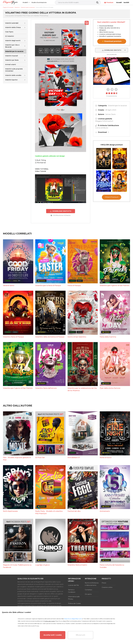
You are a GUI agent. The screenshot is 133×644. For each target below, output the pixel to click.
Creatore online (107, 587)
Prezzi (104, 583)
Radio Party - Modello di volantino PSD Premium (49, 512)
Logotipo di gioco (42, 565)
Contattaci (88, 590)
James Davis (110, 114)
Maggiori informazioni (104, 121)
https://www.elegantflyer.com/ (73, 618)
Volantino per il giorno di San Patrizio (18, 388)
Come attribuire (101, 128)
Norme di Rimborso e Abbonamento (92, 584)
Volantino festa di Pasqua (13, 337)
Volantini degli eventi (12, 40)
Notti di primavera (10, 511)
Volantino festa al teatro (77, 565)
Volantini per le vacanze (117, 106)
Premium (108, 2)
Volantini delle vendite (13, 75)
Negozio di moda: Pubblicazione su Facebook (17, 566)
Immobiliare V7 (74, 457)
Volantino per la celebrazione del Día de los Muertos (82, 389)
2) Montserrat (40, 163)
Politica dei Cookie (74, 603)
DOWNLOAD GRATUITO (60, 211)
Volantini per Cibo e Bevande (12, 46)
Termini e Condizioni (71, 591)
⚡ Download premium (112, 41)
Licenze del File (73, 585)
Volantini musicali (11, 56)
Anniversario (105, 511)
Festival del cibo (74, 511)
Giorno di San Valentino (77, 337)
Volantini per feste (12, 60)
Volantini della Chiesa (13, 27)
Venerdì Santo (8, 285)
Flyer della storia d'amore (110, 388)
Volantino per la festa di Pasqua (48, 285)
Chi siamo (88, 594)
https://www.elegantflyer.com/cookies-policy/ (68, 621)
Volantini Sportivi (11, 80)
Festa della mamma (108, 337)
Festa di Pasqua (74, 285)
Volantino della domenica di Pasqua (49, 337)
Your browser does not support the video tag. (111, 71)
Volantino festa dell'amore (46, 388)
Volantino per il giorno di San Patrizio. (115, 285)
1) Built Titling (40, 160)
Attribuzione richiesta (60, 215)
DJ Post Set (40, 457)
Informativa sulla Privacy (74, 598)
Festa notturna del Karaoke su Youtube (112, 566)
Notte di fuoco (105, 457)
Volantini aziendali (11, 23)
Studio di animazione (39, 2)
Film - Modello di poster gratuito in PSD (17, 459)
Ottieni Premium (111, 197)
